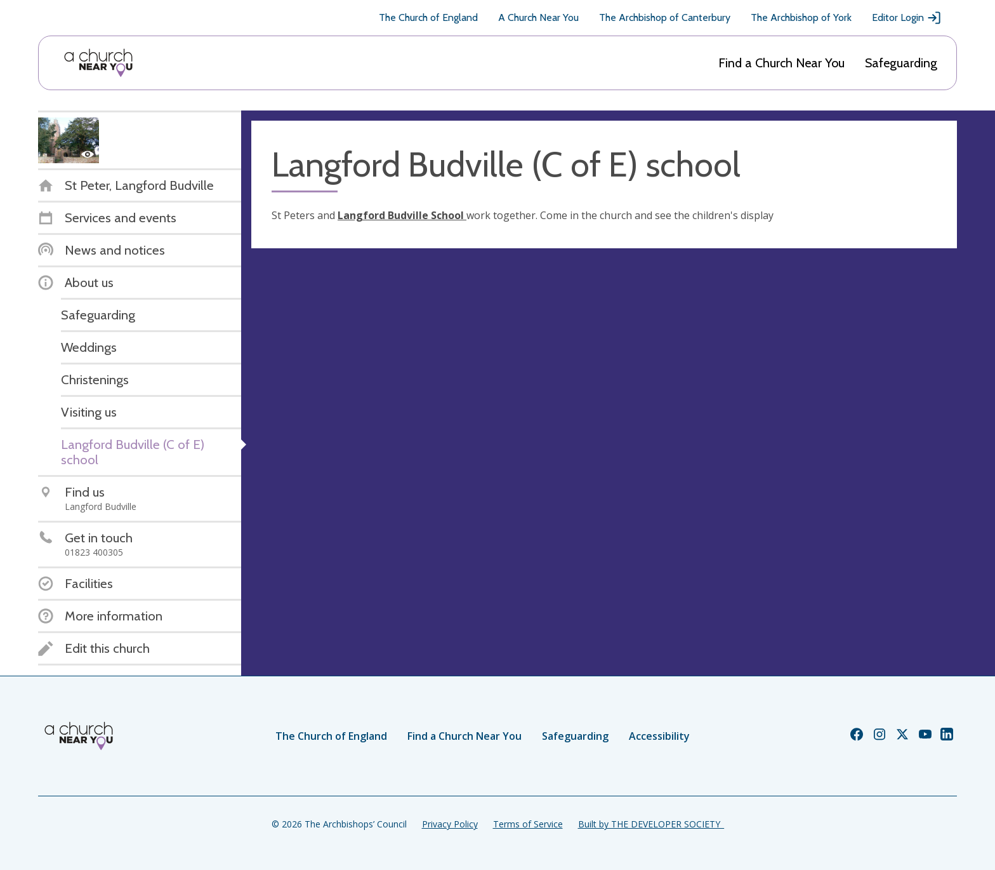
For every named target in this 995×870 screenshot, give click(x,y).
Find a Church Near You (781, 62)
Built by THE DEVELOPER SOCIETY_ (651, 824)
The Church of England (428, 17)
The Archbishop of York (801, 17)
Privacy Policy (450, 824)
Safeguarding (901, 62)
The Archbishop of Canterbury (664, 17)
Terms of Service (528, 824)
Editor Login (907, 17)
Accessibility (659, 736)
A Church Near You (538, 17)
